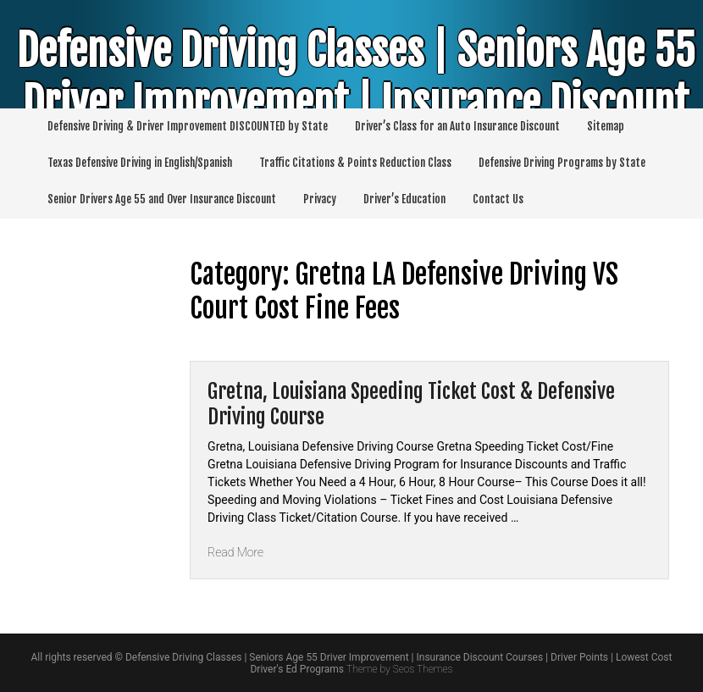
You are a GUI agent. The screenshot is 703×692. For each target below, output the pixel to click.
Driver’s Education (404, 199)
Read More (235, 552)
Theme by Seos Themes (399, 669)
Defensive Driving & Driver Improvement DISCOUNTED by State (187, 126)
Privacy (319, 199)
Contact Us (498, 199)
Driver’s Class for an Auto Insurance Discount (457, 126)
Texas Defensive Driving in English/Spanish (139, 162)
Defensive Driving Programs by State (562, 162)
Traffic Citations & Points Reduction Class (355, 162)
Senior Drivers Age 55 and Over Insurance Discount (161, 199)
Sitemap (605, 126)
